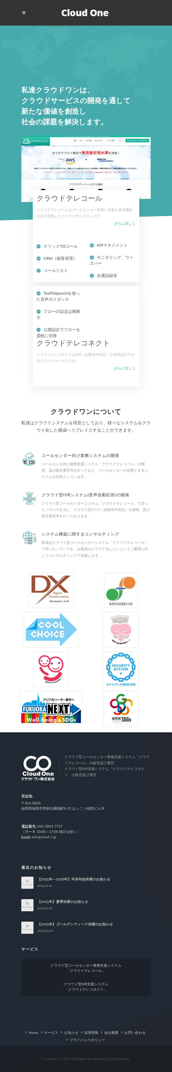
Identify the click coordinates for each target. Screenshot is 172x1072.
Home (33, 1032)
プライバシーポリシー (87, 1040)
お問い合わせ (135, 1032)
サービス (51, 1032)
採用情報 (91, 1032)
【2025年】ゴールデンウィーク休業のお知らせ (75, 924)
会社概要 (111, 1032)
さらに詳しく (124, 223)
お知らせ (71, 1032)
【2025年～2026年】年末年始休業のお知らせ (73, 879)
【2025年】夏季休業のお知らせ (62, 902)
